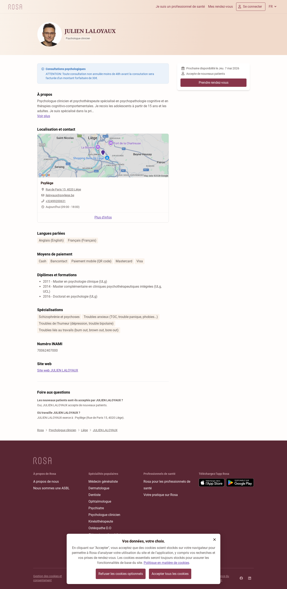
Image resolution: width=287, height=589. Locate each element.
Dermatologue (98, 488)
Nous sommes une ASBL (51, 488)
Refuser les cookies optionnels (120, 574)
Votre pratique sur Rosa (161, 495)
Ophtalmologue (99, 501)
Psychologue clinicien (104, 515)
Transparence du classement (218, 578)
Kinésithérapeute (100, 521)
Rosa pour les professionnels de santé (167, 485)
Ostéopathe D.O (99, 528)
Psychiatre (96, 508)
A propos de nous (46, 481)
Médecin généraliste (103, 481)
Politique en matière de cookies (166, 563)
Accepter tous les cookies (170, 574)
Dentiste (94, 495)
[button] (214, 539)
